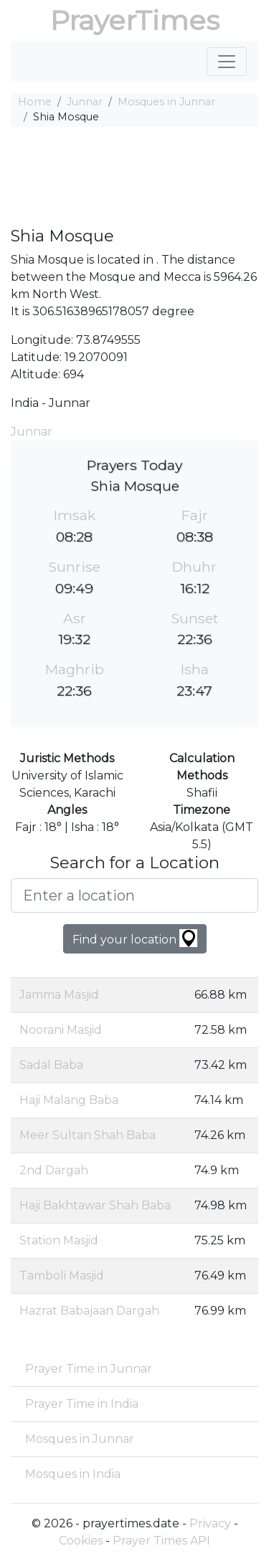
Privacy (210, 1523)
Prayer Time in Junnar (88, 1368)
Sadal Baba (51, 1065)
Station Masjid (58, 1240)
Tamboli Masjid (61, 1275)
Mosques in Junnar (166, 101)
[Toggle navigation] (227, 61)
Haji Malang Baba (68, 1100)
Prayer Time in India (81, 1404)
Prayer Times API (161, 1540)
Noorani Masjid (60, 1030)
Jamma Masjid (59, 995)
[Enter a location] (134, 895)
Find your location (134, 938)
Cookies (81, 1540)
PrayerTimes (135, 20)
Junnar (85, 101)
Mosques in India (73, 1474)
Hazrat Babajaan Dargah (89, 1310)
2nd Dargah (53, 1170)
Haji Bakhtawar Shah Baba (95, 1205)
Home (35, 101)
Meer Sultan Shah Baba (87, 1135)
